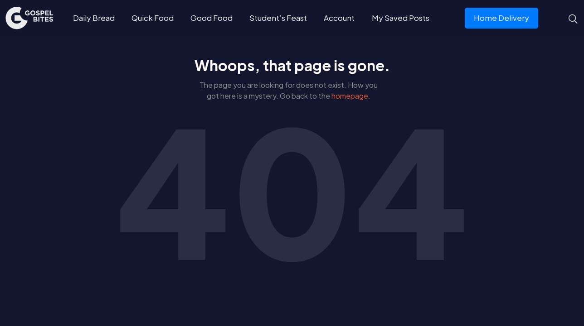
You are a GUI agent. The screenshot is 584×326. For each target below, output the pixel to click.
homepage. (350, 96)
